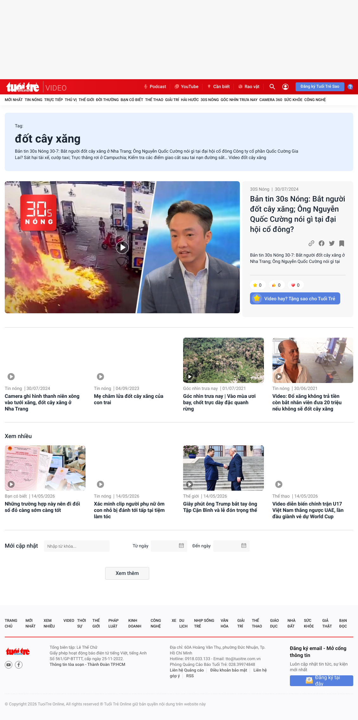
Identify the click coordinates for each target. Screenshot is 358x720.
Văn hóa (224, 623)
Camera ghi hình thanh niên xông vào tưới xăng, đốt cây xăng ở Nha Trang (42, 402)
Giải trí (172, 100)
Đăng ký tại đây (327, 680)
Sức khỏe (293, 100)
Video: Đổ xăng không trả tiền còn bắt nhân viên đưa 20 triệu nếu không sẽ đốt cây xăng (307, 402)
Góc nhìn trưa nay (239, 100)
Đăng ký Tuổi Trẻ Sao (320, 86)
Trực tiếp (53, 100)
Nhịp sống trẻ (204, 623)
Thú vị (71, 100)
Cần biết (218, 87)
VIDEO (56, 88)
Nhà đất (291, 623)
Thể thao (154, 100)
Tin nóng (33, 100)
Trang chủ (11, 623)
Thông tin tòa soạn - (68, 664)
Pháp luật (113, 623)
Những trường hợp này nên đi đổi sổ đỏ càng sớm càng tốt (42, 507)
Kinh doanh (134, 623)
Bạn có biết (132, 100)
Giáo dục (274, 623)
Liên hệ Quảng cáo (187, 670)
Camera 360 (270, 100)
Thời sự (81, 623)
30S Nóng (210, 100)
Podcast (154, 87)
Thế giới (86, 100)
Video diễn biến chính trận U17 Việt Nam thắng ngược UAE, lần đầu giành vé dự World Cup (308, 510)
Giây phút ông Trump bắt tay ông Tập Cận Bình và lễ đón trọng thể (220, 507)
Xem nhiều (18, 436)
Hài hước (190, 100)
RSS (190, 676)
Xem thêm (127, 573)
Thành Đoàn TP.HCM (106, 664)
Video (68, 620)
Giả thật (327, 623)
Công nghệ (315, 100)
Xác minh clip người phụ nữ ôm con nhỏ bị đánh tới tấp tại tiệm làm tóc (129, 510)
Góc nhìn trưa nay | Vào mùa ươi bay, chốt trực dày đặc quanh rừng (219, 402)
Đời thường (107, 100)
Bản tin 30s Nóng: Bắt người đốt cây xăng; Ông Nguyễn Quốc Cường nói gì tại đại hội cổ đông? (297, 214)
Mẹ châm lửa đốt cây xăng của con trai (128, 399)
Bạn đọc (343, 623)
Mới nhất (14, 100)
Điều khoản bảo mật (228, 670)
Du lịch (183, 623)
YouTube (186, 87)
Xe (174, 620)
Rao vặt (248, 87)
